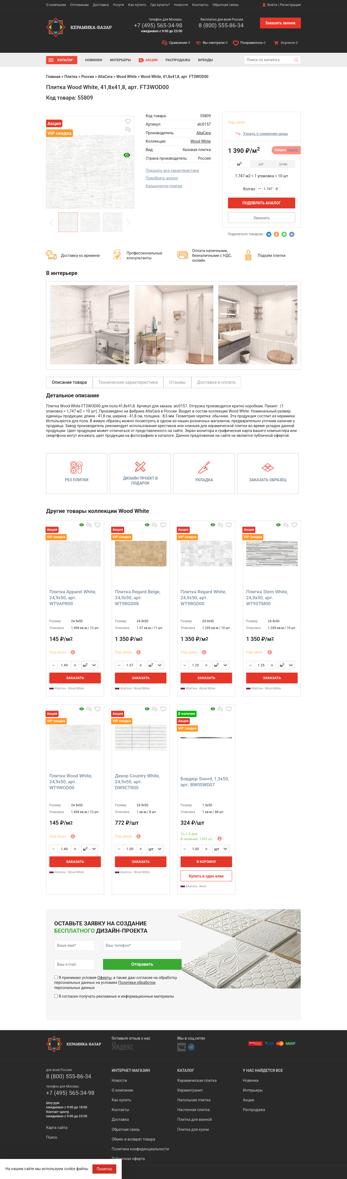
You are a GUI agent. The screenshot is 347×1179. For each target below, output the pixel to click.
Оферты (104, 977)
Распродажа (178, 60)
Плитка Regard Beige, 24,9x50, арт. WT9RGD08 (137, 597)
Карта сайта (57, 1127)
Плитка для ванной (194, 1119)
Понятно (104, 1169)
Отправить (142, 964)
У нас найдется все (263, 1070)
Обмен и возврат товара (133, 1139)
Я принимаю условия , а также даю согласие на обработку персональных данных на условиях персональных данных (115, 982)
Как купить (137, 5)
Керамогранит (190, 1090)
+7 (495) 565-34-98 (158, 25)
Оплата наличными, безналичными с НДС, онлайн (212, 255)
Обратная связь (226, 5)
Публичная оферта (128, 1159)
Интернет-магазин (131, 1070)
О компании (56, 5)
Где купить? (160, 5)
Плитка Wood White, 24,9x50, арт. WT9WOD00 (70, 781)
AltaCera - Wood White (66, 688)
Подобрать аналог (162, 178)
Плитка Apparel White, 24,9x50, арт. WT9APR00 (72, 597)
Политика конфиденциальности (140, 1149)
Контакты (200, 5)
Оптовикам (79, 5)
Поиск (51, 1137)
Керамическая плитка (197, 1080)
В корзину (206, 862)
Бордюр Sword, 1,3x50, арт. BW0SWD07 (205, 781)
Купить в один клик (206, 876)
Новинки (93, 60)
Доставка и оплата (216, 382)
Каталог (65, 60)
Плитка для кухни (193, 1129)
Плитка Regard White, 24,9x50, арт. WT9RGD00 (203, 597)
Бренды (205, 60)
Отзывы (177, 382)
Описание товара (69, 382)
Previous (52, 223)
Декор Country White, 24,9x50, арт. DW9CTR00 (137, 781)
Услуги (118, 5)
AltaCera (105, 76)
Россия (87, 76)
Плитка (70, 76)
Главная (53, 76)
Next (128, 223)
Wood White (126, 76)
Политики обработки (136, 982)
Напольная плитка (193, 1100)
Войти (272, 5)
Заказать (261, 218)
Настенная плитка (193, 1110)
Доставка (101, 5)
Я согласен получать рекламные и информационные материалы (116, 996)
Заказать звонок (280, 23)
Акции (152, 60)
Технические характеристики (128, 382)
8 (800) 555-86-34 (220, 25)
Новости (181, 5)
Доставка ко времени (80, 255)
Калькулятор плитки (164, 186)
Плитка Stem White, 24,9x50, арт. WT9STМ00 (267, 597)
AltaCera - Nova (193, 886)
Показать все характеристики (172, 170)
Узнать (292, 150)
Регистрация (290, 5)
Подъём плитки (271, 255)
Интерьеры (120, 60)
